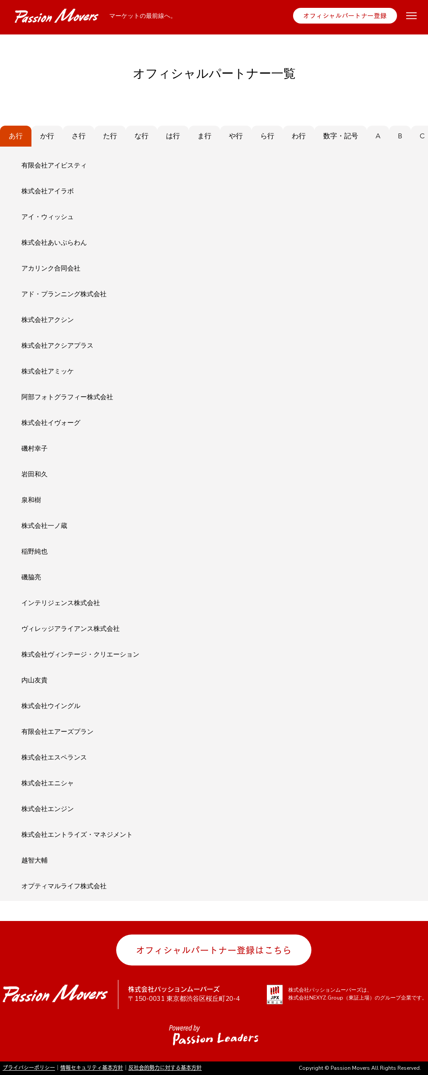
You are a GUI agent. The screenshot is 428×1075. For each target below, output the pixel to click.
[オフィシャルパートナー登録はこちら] (213, 950)
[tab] (15, 136)
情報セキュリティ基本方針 (91, 1067)
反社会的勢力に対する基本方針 (165, 1067)
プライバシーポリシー (29, 1067)
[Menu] (411, 15)
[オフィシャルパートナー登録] (345, 16)
